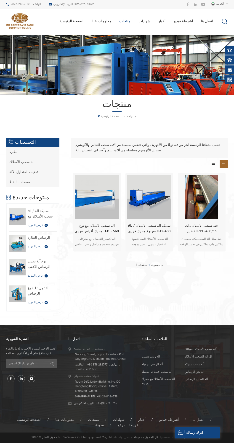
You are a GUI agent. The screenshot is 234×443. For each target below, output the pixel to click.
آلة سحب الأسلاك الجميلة (157, 371)
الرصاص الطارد (39, 237)
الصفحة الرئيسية (71, 21)
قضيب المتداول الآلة (23, 172)
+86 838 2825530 (86, 369)
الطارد (14, 152)
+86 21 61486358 (107, 396)
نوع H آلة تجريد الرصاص (38, 290)
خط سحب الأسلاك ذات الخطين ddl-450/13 (201, 228)
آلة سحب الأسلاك (22, 162)
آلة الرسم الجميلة (152, 364)
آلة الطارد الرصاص (196, 379)
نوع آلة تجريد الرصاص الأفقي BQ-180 (39, 265)
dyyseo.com (167, 437)
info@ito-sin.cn (84, 4)
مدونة (99, 425)
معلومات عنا (101, 21)
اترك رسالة (189, 432)
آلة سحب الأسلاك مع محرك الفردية (158, 381)
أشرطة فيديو (183, 21)
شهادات (144, 21)
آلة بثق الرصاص (194, 371)
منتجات (124, 21)
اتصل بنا (207, 21)
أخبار (161, 21)
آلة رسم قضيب (150, 356)
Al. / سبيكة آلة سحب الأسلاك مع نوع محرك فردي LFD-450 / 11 (149, 229)
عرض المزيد (38, 225)
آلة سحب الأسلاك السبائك (201, 349)
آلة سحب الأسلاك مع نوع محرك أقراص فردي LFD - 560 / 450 (97, 229)
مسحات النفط (19, 182)
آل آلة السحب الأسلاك (198, 356)
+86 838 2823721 (21, 4)
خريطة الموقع (128, 425)
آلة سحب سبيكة (194, 364)
